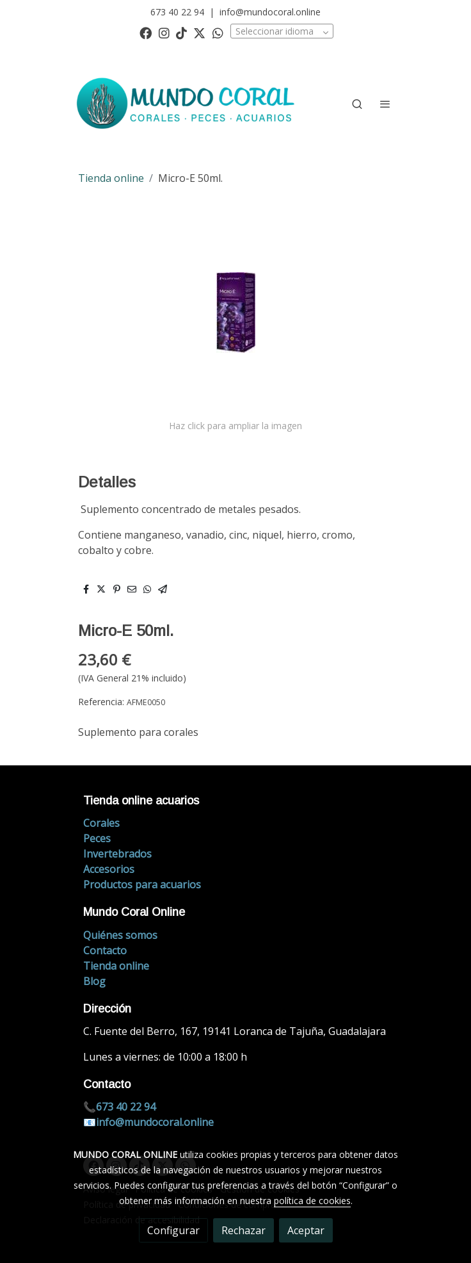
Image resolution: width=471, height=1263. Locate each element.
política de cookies (312, 1200)
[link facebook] (146, 32)
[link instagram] (164, 32)
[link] (187, 103)
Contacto (105, 950)
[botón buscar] (357, 104)
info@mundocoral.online (270, 12)
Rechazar (243, 1230)
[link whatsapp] (217, 32)
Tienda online (111, 178)
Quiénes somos (120, 935)
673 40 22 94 (177, 12)
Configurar (173, 1230)
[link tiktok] (181, 32)
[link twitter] (199, 32)
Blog (94, 981)
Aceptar (305, 1230)
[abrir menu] (385, 104)
